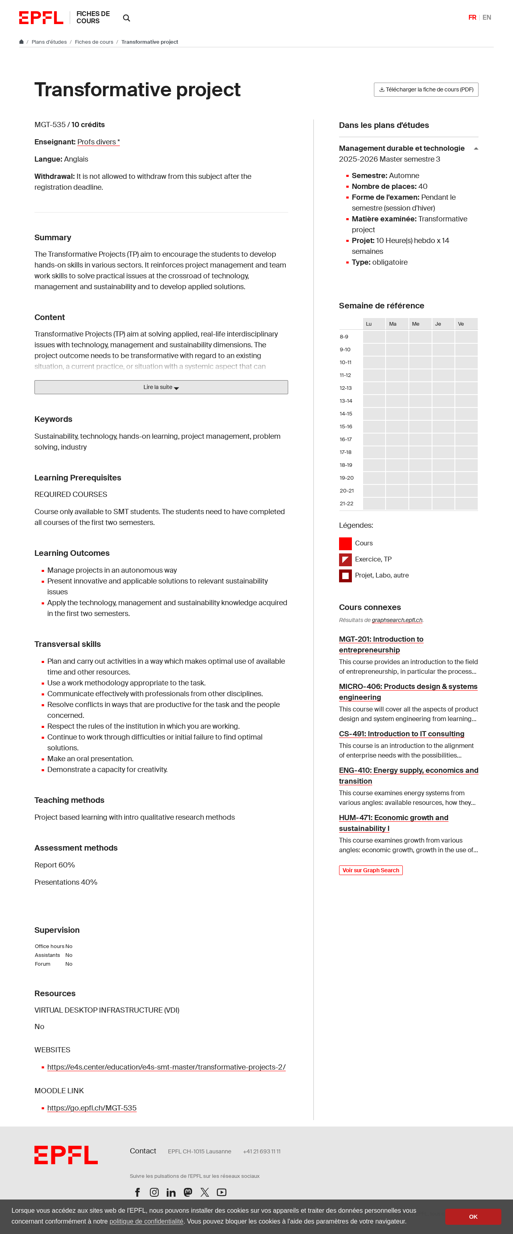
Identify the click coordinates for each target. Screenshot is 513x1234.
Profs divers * (98, 142)
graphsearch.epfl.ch (397, 620)
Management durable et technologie (405, 154)
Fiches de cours (93, 17)
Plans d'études (50, 41)
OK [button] (473, 1217)
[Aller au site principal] (22, 41)
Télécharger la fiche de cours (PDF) (426, 89)
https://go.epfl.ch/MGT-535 (92, 1108)
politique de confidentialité (146, 1221)
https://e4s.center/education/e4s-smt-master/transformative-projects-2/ (166, 1067)
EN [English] (487, 17)
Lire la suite (161, 387)
